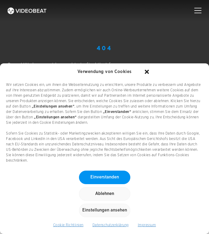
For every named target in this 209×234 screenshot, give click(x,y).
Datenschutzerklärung (110, 225)
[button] (147, 72)
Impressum (147, 225)
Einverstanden (104, 177)
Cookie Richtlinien (68, 225)
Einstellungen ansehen (104, 210)
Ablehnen (104, 193)
